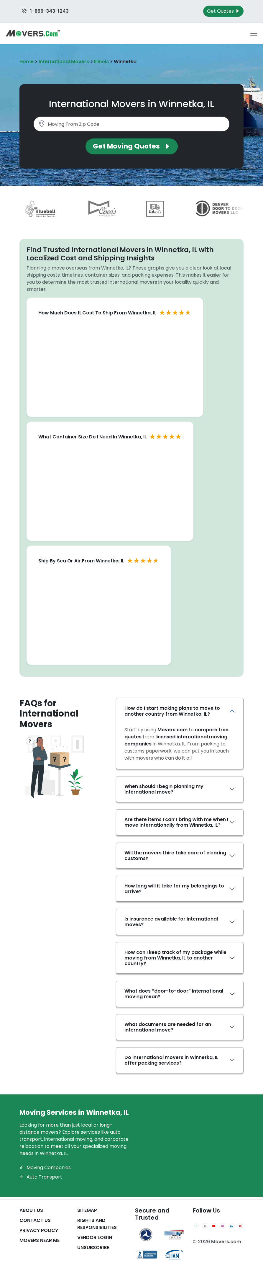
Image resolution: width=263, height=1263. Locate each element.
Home (26, 61)
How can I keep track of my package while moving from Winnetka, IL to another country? (175, 958)
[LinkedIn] (231, 1226)
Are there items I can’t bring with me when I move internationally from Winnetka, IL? (176, 822)
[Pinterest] (240, 1226)
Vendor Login (94, 1237)
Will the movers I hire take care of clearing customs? (175, 855)
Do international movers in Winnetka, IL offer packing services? (171, 1060)
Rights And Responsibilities (97, 1224)
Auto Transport (40, 1177)
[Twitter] (205, 1226)
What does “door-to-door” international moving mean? (173, 994)
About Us (31, 1210)
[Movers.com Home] (33, 33)
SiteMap (87, 1210)
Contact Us (35, 1220)
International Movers (64, 61)
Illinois (101, 61)
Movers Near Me (39, 1240)
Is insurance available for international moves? (171, 922)
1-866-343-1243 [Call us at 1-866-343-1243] (45, 11)
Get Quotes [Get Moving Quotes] (223, 11)
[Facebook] (196, 1226)
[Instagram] (222, 1226)
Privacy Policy (38, 1230)
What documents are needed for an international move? (167, 1027)
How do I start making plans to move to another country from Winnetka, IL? (172, 711)
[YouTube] (214, 1226)
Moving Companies (45, 1167)
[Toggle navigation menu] (253, 33)
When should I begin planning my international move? (163, 789)
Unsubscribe (93, 1247)
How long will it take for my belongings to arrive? (174, 888)
